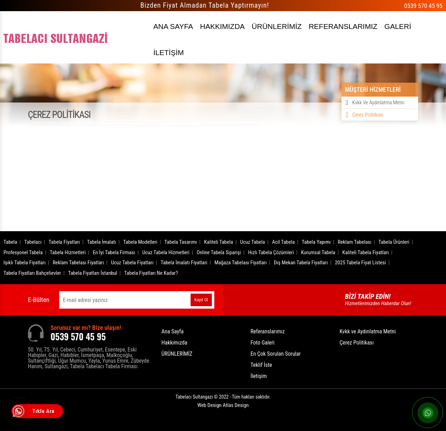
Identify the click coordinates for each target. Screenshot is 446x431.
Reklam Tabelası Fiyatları (78, 262)
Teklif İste (261, 365)
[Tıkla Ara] (19, 412)
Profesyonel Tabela (23, 252)
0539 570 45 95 (423, 5)
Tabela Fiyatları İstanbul (92, 273)
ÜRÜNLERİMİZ (277, 26)
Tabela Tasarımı (180, 242)
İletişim (259, 376)
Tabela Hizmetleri (68, 252)
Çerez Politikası (367, 115)
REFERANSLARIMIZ (343, 26)
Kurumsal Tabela (318, 252)
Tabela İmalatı (101, 242)
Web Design (222, 405)
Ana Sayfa (172, 331)
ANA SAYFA (173, 26)
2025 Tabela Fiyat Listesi (360, 262)
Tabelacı (33, 242)
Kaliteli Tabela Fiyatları (365, 252)
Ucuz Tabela (252, 242)
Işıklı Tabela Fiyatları (24, 262)
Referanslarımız (268, 331)
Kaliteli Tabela (218, 242)
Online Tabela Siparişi (219, 252)
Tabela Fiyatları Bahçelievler (32, 273)
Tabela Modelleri (140, 242)
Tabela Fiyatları (64, 242)
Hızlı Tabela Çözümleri (271, 252)
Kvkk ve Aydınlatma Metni (378, 102)
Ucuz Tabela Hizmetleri (166, 252)
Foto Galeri (263, 342)
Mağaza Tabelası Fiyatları (240, 262)
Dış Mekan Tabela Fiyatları (301, 262)
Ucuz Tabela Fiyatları (132, 262)
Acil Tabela (283, 242)
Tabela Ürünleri (393, 242)
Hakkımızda (174, 342)
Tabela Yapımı (316, 242)
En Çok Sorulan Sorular (276, 353)
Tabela (10, 242)
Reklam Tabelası (354, 242)
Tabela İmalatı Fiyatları (184, 262)
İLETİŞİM (168, 52)
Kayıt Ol (201, 299)
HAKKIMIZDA (222, 26)
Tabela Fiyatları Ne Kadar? (151, 273)
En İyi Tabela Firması (114, 252)
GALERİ (397, 26)
